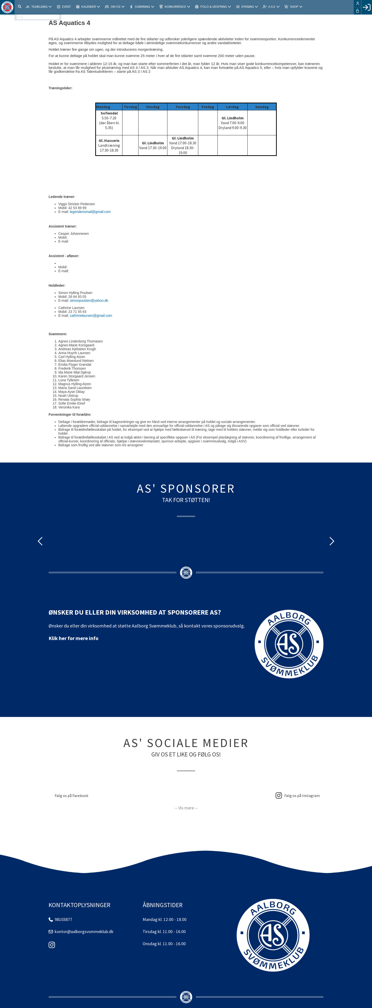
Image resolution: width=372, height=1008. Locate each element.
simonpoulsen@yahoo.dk (89, 300)
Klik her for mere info (73, 638)
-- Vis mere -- (186, 808)
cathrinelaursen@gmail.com (91, 315)
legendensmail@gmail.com (90, 212)
